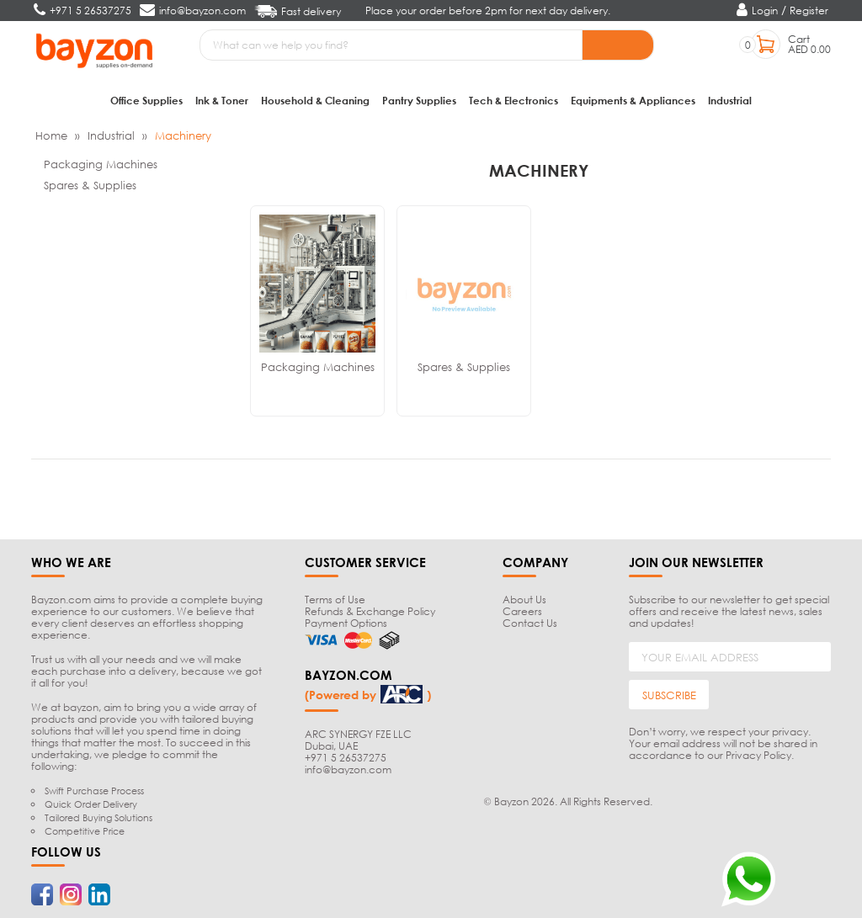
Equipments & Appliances (633, 100)
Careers (522, 611)
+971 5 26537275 (345, 758)
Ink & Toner (221, 100)
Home (51, 135)
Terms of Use (335, 599)
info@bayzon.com (348, 769)
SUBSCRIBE (669, 695)
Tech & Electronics (513, 100)
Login (765, 10)
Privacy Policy (758, 755)
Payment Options (346, 623)
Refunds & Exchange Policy (370, 611)
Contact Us (530, 623)
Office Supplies (146, 100)
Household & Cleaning (315, 100)
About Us (524, 599)
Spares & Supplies (90, 185)
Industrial (730, 100)
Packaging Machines (100, 164)
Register (809, 10)
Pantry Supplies (419, 100)
